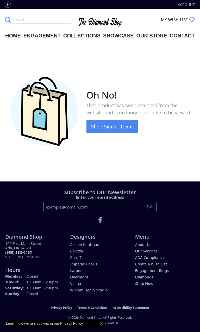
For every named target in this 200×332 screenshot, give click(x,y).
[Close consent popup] (101, 323)
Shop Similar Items (112, 126)
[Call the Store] (18, 252)
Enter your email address (100, 197)
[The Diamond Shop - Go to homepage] (100, 19)
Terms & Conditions (92, 307)
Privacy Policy (61, 307)
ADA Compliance (150, 257)
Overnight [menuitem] (79, 277)
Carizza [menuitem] (76, 251)
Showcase (118, 35)
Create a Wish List (151, 264)
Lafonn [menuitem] (76, 270)
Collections (82, 35)
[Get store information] (22, 257)
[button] (186, 4)
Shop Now (144, 283)
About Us (143, 244)
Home (13, 35)
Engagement (42, 35)
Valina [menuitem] (75, 283)
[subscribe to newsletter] (150, 207)
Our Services (146, 251)
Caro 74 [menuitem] (77, 257)
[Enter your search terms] (41, 20)
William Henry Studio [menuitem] (89, 290)
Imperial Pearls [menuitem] (83, 264)
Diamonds (144, 277)
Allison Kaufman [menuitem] (84, 244)
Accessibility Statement (131, 307)
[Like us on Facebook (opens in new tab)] (8, 5)
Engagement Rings (152, 270)
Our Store (151, 35)
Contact (182, 35)
